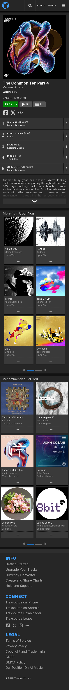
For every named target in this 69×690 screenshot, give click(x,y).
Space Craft (14, 122)
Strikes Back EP (45, 522)
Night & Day (11, 248)
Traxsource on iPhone (22, 602)
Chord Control (15, 133)
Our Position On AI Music (24, 668)
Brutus (11, 144)
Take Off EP (43, 298)
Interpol (9, 298)
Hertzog (41, 248)
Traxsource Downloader (23, 613)
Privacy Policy (16, 646)
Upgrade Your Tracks (22, 569)
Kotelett (11, 147)
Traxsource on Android (23, 608)
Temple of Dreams (12, 423)
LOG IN (41, 5)
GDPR (10, 657)
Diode (10, 155)
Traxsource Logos (19, 618)
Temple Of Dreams (12, 417)
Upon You (10, 92)
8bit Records (44, 528)
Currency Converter (20, 575)
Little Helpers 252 (46, 417)
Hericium (41, 470)
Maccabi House (10, 476)
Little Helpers (44, 423)
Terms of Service (18, 640)
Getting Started (17, 564)
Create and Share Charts (24, 580)
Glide (10, 167)
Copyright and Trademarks (26, 651)
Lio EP (8, 348)
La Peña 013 (8, 522)
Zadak (20, 147)
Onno (10, 136)
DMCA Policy (15, 662)
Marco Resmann (16, 125)
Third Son (12, 159)
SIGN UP (52, 5)
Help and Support (19, 586)
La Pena (6, 528)
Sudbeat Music (45, 476)
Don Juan (42, 348)
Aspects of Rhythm (12, 470)
